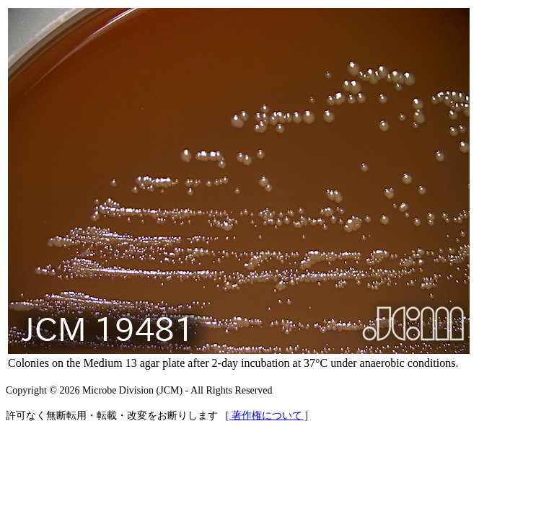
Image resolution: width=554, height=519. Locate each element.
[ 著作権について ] (267, 415)
